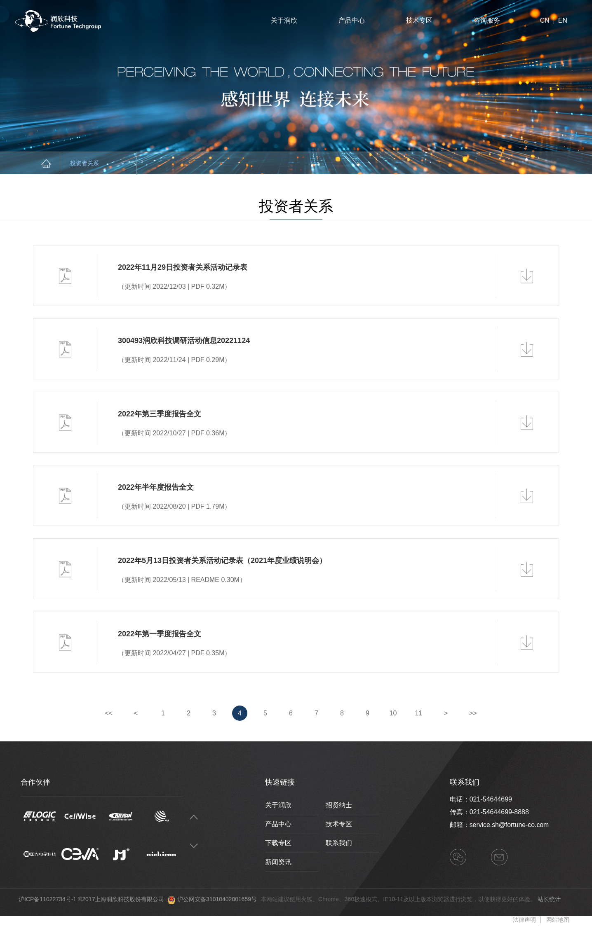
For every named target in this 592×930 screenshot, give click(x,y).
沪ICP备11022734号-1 (47, 899)
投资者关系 (97, 163)
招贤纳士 (339, 804)
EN (562, 20)
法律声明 (524, 919)
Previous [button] (194, 817)
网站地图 (557, 919)
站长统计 (549, 899)
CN (545, 20)
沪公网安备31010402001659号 (217, 899)
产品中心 (351, 20)
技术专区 (419, 20)
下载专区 (278, 842)
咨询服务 (487, 20)
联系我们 (339, 842)
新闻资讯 (278, 861)
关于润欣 (284, 20)
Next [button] (194, 846)
